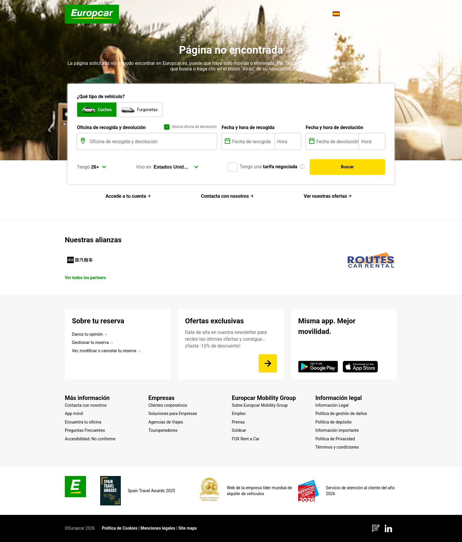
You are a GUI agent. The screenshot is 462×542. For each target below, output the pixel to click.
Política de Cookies (120, 528)
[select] (99, 167)
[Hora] (288, 141)
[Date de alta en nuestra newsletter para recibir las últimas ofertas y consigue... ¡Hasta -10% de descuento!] (268, 363)
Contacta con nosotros (227, 196)
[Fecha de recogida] (253, 141)
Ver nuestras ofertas (328, 196)
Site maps (187, 528)
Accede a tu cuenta (128, 196)
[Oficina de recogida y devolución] (153, 141)
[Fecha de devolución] (337, 141)
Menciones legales (158, 528)
